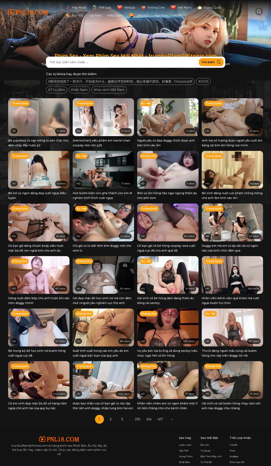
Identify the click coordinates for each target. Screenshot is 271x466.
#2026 (203, 81)
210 (137, 413)
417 (160, 413)
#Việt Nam (79, 90)
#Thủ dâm (56, 90)
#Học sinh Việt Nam (109, 90)
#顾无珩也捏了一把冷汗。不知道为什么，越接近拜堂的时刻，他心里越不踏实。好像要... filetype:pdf (120, 81)
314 (149, 413)
